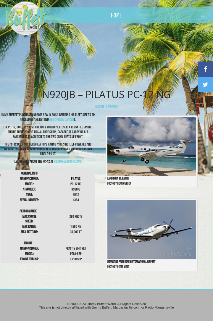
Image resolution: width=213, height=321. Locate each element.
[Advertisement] (123, 55)
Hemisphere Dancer (61, 119)
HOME (116, 15)
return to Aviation (106, 106)
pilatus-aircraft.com (67, 161)
